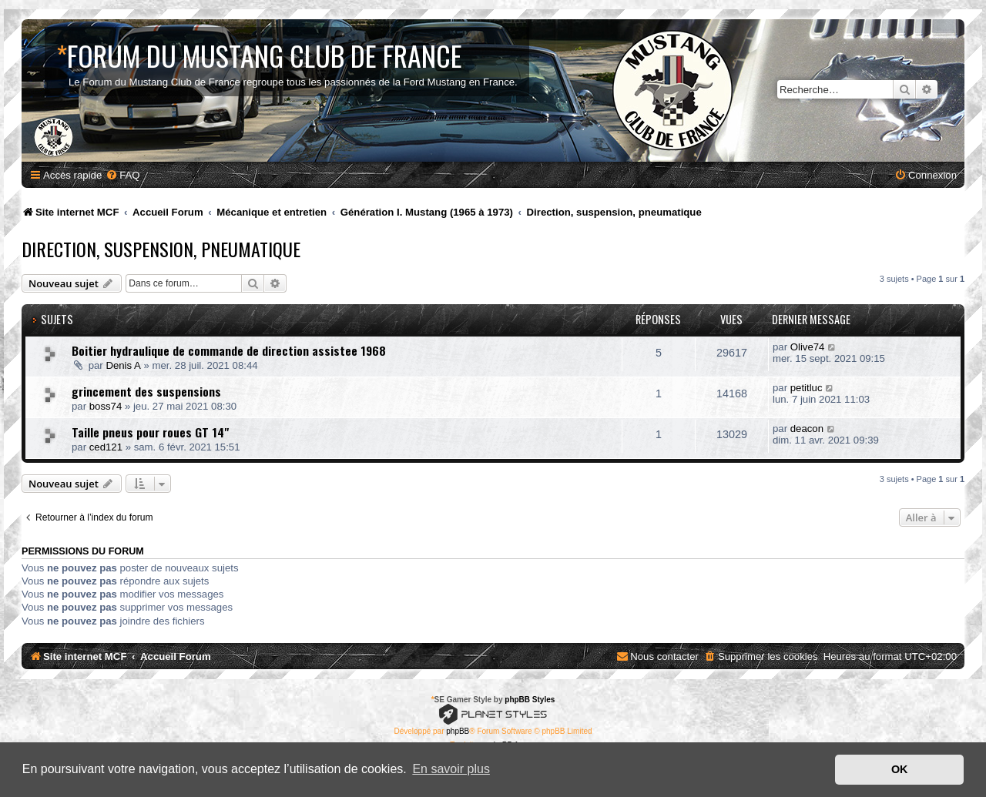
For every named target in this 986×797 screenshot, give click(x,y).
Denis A (123, 365)
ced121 (105, 447)
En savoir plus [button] (451, 768)
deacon (806, 428)
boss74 (105, 406)
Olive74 (807, 347)
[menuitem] (122, 175)
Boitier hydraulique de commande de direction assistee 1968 (229, 350)
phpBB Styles (530, 699)
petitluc (806, 387)
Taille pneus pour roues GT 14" (150, 432)
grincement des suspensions (146, 391)
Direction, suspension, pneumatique (161, 249)
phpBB (457, 731)
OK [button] (899, 769)
